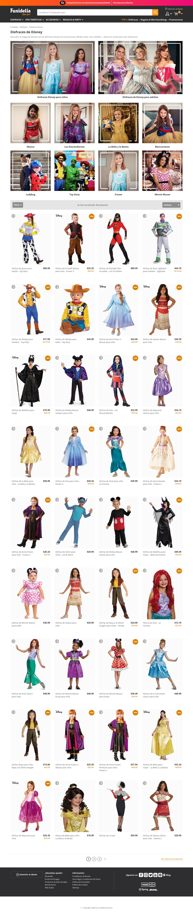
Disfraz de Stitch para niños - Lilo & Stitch (65, 553)
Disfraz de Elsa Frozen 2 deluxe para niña (110, 340)
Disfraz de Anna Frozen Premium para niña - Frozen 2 (110, 767)
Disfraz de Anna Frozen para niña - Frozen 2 (22, 553)
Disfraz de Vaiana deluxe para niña (154, 340)
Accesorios (52, 19)
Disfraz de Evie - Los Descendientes (108, 411)
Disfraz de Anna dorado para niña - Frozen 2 (154, 482)
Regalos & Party (72, 19)
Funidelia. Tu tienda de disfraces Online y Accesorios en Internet (20, 12)
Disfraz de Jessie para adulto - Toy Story (22, 270)
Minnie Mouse (162, 194)
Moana (30, 146)
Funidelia (14, 27)
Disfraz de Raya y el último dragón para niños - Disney (111, 624)
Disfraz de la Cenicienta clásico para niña (154, 695)
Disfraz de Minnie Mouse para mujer (110, 695)
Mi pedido (49, 876)
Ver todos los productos (172, 859)
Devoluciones (50, 884)
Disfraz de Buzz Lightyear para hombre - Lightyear (154, 270)
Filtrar (17, 205)
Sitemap (75, 887)
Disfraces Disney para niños (52, 97)
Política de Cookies (80, 884)
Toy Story (74, 194)
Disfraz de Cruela (107, 835)
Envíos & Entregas (52, 879)
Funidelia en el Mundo (81, 876)
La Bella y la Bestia (118, 146)
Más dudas (49, 887)
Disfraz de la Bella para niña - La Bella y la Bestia (23, 482)
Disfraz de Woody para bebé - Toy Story (65, 340)
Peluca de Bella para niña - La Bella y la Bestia (67, 837)
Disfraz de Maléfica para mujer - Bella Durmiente (154, 553)
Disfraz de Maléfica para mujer (23, 411)
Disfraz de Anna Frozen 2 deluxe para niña (67, 766)
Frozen (118, 194)
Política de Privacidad (81, 882)
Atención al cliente (26, 874)
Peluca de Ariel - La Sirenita (152, 624)
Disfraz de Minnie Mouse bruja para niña (67, 695)
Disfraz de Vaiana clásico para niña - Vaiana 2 (154, 837)
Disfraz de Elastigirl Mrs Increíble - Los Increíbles (110, 270)
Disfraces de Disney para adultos (140, 97)
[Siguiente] (105, 859)
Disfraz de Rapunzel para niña (23, 837)
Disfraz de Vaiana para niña (65, 624)
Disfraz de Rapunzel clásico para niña (152, 411)
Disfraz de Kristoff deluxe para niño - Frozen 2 (67, 270)
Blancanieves (162, 146)
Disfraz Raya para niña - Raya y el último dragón (23, 766)
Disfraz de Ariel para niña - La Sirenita (111, 482)
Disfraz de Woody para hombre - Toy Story (22, 340)
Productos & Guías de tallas (56, 882)
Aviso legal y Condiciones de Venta (86, 879)
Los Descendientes (74, 146)
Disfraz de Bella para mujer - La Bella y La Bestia (155, 766)
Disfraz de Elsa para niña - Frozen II (67, 482)
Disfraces (15, 19)
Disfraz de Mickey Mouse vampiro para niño (66, 411)
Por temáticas (33, 19)
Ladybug (30, 194)
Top (123, 19)
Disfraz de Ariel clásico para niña (22, 695)
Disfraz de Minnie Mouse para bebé (23, 624)
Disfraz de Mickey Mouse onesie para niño (110, 553)
